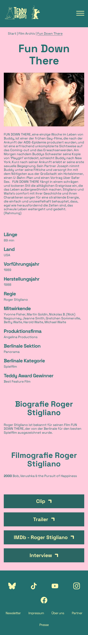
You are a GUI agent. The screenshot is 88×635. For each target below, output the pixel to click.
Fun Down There (50, 33)
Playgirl (17, 158)
